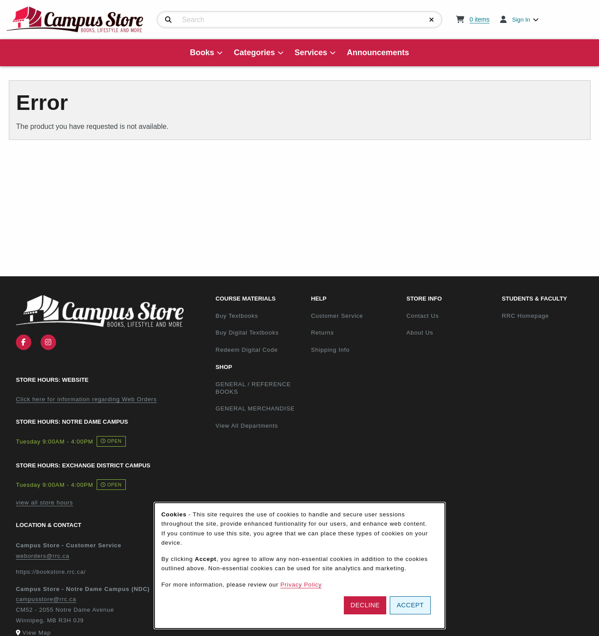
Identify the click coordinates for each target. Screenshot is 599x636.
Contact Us (423, 315)
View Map (37, 632)
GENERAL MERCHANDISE (254, 408)
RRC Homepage (546, 315)
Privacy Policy (301, 584)
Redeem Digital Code (246, 349)
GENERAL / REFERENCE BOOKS (253, 388)
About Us (420, 332)
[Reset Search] (431, 19)
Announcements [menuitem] (378, 52)
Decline (365, 605)
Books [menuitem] (202, 52)
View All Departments (246, 425)
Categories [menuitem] (254, 52)
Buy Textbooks (236, 315)
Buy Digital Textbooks (247, 332)
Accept (410, 605)
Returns (322, 332)
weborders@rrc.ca (42, 556)
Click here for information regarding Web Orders (86, 399)
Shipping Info (330, 349)
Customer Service (337, 315)
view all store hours (44, 502)
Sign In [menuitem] (521, 19)
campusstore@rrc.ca (46, 599)
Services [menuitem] (310, 52)
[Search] (168, 19)
